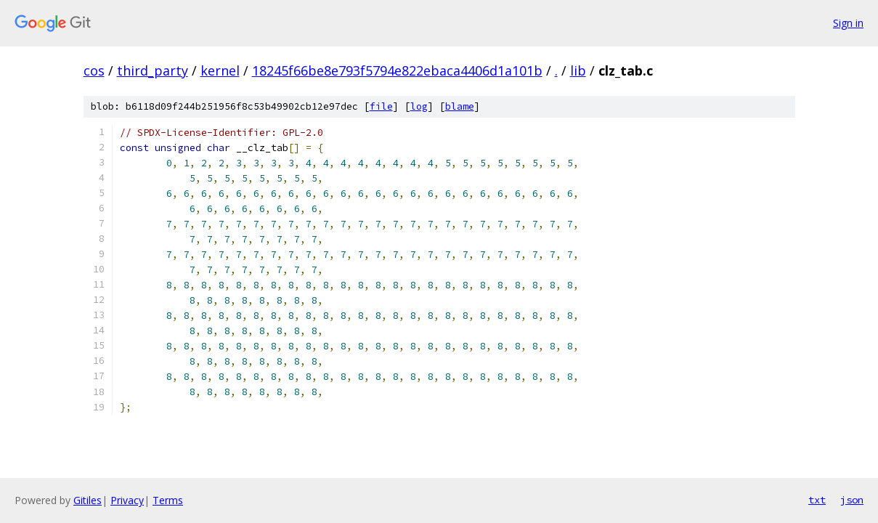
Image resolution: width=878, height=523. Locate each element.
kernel (220, 70)
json (851, 499)
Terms (168, 500)
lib (578, 70)
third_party (152, 70)
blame (459, 106)
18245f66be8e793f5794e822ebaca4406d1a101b (397, 70)
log (419, 106)
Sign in (848, 23)
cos (94, 70)
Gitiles (87, 500)
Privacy (127, 500)
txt (817, 499)
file (381, 106)
